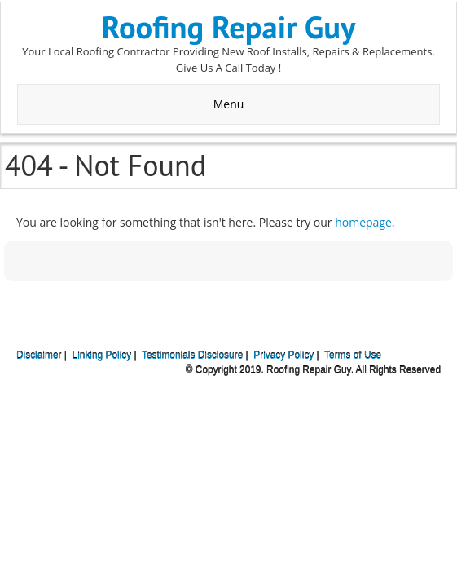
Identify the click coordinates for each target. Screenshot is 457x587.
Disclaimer (39, 355)
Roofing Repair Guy (229, 27)
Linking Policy (102, 355)
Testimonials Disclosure (192, 355)
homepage (363, 222)
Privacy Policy (283, 355)
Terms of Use (352, 355)
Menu (228, 104)
